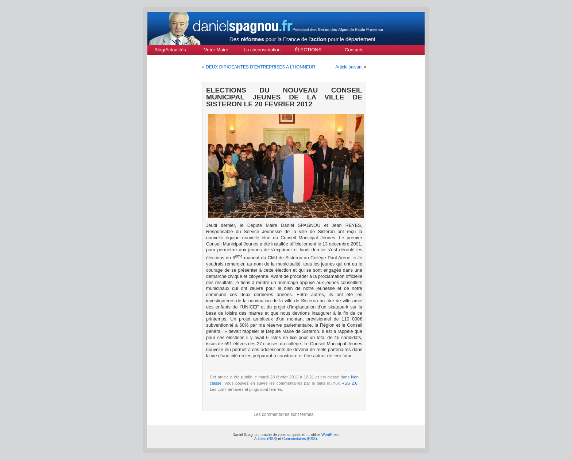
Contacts (354, 49)
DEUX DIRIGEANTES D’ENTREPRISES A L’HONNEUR (260, 67)
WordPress (330, 435)
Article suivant (349, 67)
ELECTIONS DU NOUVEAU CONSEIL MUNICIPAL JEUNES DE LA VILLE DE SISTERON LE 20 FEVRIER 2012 (284, 97)
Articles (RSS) (265, 439)
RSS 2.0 (349, 383)
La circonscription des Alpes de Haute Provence (262, 50)
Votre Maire (216, 49)
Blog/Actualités (170, 49)
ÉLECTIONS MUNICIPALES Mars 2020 (308, 50)
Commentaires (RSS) (299, 439)
